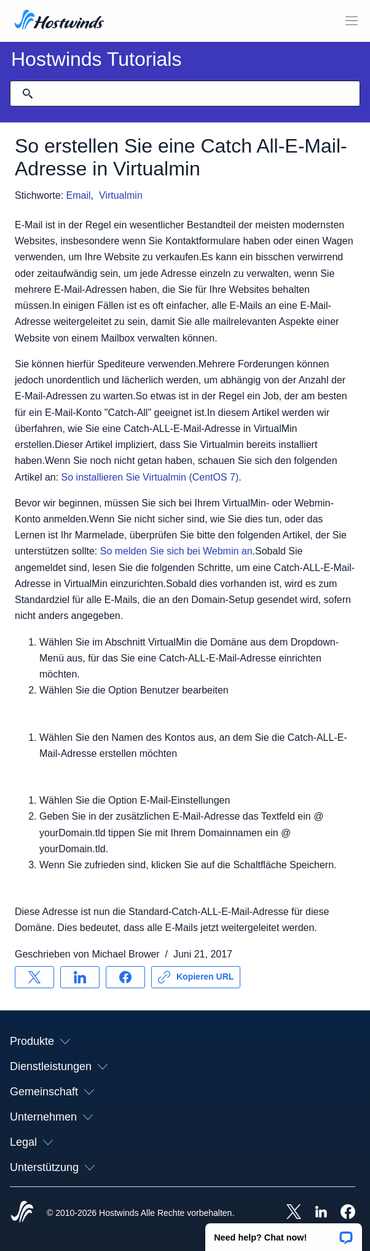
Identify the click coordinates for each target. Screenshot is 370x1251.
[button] (283, 1233)
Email (78, 195)
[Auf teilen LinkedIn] (80, 977)
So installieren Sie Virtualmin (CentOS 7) (150, 477)
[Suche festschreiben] (27, 93)
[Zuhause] (59, 20)
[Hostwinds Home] (22, 1212)
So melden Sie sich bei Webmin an (176, 551)
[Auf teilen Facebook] (125, 977)
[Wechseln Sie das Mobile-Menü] (351, 21)
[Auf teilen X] (34, 977)
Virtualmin (121, 195)
